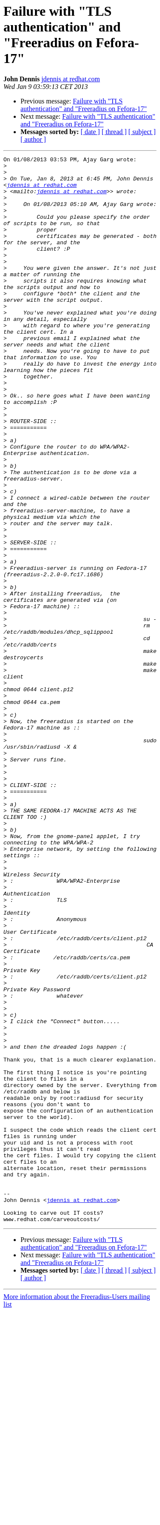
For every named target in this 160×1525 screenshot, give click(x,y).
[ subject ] (142, 131)
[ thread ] (114, 131)
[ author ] (33, 139)
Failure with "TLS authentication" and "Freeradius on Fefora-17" (83, 104)
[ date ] (90, 131)
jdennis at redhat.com (70, 79)
